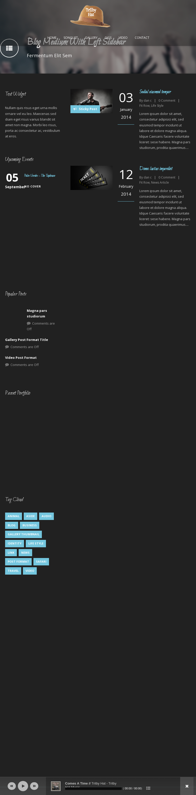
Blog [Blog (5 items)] (12, 525)
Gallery (91, 37)
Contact (142, 37)
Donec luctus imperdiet (155, 169)
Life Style (157, 105)
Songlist (71, 37)
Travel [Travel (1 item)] (13, 571)
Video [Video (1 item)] (30, 571)
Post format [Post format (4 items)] (18, 561)
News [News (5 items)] (25, 552)
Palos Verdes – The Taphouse (39, 175)
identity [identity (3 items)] (14, 543)
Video (123, 37)
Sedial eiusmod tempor (155, 92)
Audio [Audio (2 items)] (46, 516)
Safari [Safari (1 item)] (41, 561)
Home (51, 37)
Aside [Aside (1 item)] (30, 516)
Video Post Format (21, 357)
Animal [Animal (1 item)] (13, 516)
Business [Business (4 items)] (29, 525)
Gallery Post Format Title (26, 339)
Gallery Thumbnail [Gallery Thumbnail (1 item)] (23, 534)
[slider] (93, 788)
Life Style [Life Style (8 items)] (35, 543)
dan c (148, 100)
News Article (160, 182)
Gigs (108, 37)
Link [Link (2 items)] (11, 552)
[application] (98, 786)
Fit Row (144, 105)
